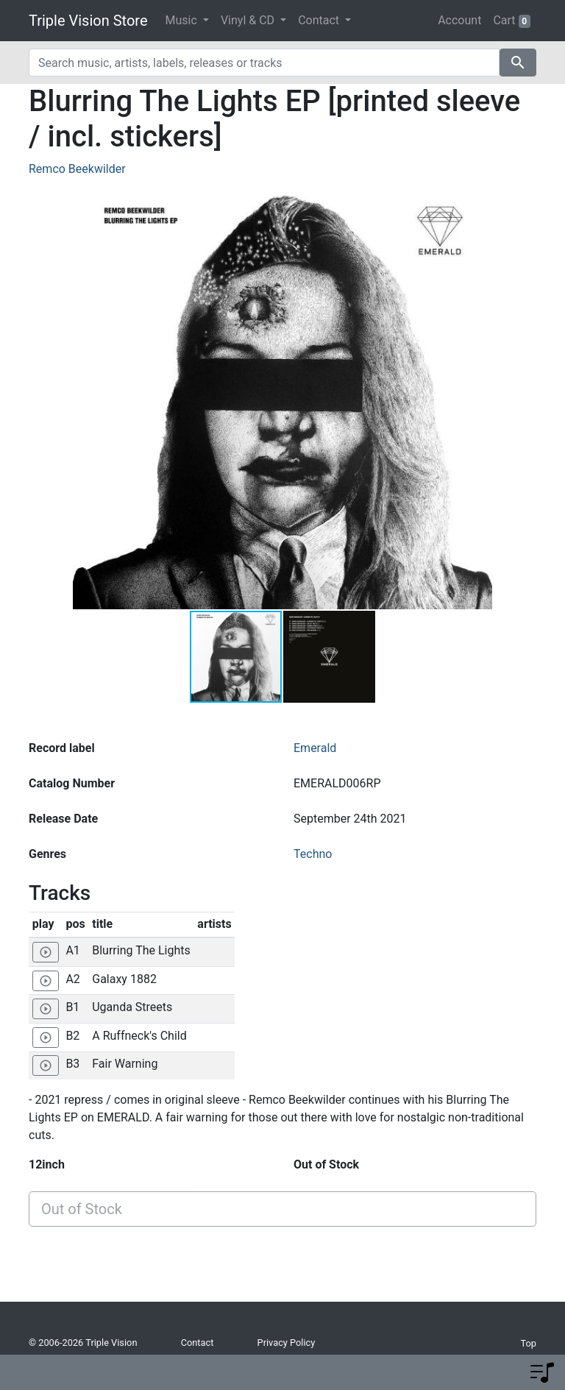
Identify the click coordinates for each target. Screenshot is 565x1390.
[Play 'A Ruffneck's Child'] (45, 1037)
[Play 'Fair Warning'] (45, 1065)
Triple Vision (111, 1342)
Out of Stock (81, 1209)
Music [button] (183, 20)
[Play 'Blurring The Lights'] (45, 952)
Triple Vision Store (88, 20)
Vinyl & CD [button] (249, 20)
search (518, 62)
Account (459, 20)
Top (528, 1343)
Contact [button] (320, 20)
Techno (313, 854)
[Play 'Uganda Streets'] (45, 1009)
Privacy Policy (286, 1342)
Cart (511, 20)
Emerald (315, 748)
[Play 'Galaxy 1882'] (45, 981)
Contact (197, 1342)
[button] (479, 399)
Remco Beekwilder (77, 169)
